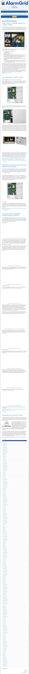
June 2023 (4, 491)
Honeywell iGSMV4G (18, 159)
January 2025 (5, 463)
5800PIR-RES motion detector (7, 311)
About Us (25, 670)
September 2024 (5, 469)
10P (24, 176)
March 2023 (4, 495)
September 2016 (5, 603)
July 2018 (4, 577)
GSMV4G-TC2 (9, 106)
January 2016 (5, 610)
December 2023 (5, 482)
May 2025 (4, 457)
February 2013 (5, 658)
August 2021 (4, 523)
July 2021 (4, 524)
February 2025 (5, 462)
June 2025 (4, 456)
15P (21, 176)
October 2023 (5, 485)
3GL (15, 247)
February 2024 (5, 479)
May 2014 (4, 638)
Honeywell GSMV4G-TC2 (16, 160)
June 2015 (4, 620)
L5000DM (6, 243)
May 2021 (4, 527)
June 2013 (4, 652)
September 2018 (5, 574)
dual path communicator (16, 175)
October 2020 (5, 537)
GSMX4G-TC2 (22, 127)
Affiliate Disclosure (24, 672)
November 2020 (5, 536)
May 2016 (4, 606)
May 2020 (4, 545)
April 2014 (4, 639)
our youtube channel (23, 409)
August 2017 (4, 593)
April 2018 (4, 581)
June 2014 (4, 636)
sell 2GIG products (24, 422)
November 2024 (5, 466)
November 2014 (5, 629)
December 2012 (5, 661)
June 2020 (4, 543)
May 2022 (4, 510)
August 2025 (4, 453)
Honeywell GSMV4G (24, 160)
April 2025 (4, 459)
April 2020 (4, 546)
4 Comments (4, 438)
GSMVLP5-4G (19, 267)
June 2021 (4, 526)
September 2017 (5, 591)
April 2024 (4, 476)
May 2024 (4, 475)
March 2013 (4, 657)
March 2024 (4, 478)
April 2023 (4, 494)
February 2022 (5, 514)
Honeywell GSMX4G (10, 160)
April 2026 (4, 441)
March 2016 (4, 607)
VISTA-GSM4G (15, 169)
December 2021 (5, 517)
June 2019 (4, 561)
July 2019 (4, 559)
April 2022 (4, 511)
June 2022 (4, 508)
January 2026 (5, 446)
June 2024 (4, 473)
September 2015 (5, 616)
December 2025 (5, 447)
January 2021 (5, 533)
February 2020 (5, 549)
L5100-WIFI (12, 247)
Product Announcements (7, 72)
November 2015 (5, 613)
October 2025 (5, 450)
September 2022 (5, 504)
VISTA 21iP (7, 169)
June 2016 (4, 604)
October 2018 (5, 572)
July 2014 (4, 635)
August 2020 (4, 540)
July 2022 (4, 507)
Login (8, 9)
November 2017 (5, 588)
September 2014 (5, 632)
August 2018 (4, 575)
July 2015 (4, 619)
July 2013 (4, 651)
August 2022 (4, 505)
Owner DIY (12, 410)
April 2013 (4, 655)
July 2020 (4, 542)
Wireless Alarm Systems (7, 410)
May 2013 (4, 654)
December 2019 (5, 552)
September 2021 (5, 521)
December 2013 (5, 645)
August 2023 (4, 488)
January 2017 (5, 597)
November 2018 (5, 571)
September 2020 (5, 539)
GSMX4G (12, 127)
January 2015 (5, 626)
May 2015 (4, 622)
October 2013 (5, 648)
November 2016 (5, 600)
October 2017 (5, 590)
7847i (15, 155)
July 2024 (4, 472)
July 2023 (4, 489)
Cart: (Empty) (4, 9)
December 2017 (5, 587)
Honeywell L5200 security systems (17, 218)
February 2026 (5, 444)
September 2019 (5, 556)
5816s (10, 304)
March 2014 (4, 641)
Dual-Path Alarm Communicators (8, 158)
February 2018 (5, 584)
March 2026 (4, 443)
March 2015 (4, 625)
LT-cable (4, 242)
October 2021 (5, 520)
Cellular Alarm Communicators (18, 158)
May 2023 (4, 492)
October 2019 (5, 555)
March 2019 (4, 565)
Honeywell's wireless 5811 (16, 287)
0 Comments (4, 161)
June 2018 (4, 578)
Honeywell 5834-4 (16, 330)
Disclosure (25, 671)
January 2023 (5, 498)
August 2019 (4, 558)
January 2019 (5, 568)
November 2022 (5, 501)
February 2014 (5, 642)
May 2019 (4, 562)
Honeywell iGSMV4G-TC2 (11, 159)
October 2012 (5, 664)
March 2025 (4, 460)
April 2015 (4, 623)
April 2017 (4, 594)
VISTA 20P (18, 176)
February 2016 (5, 609)
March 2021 (4, 530)
